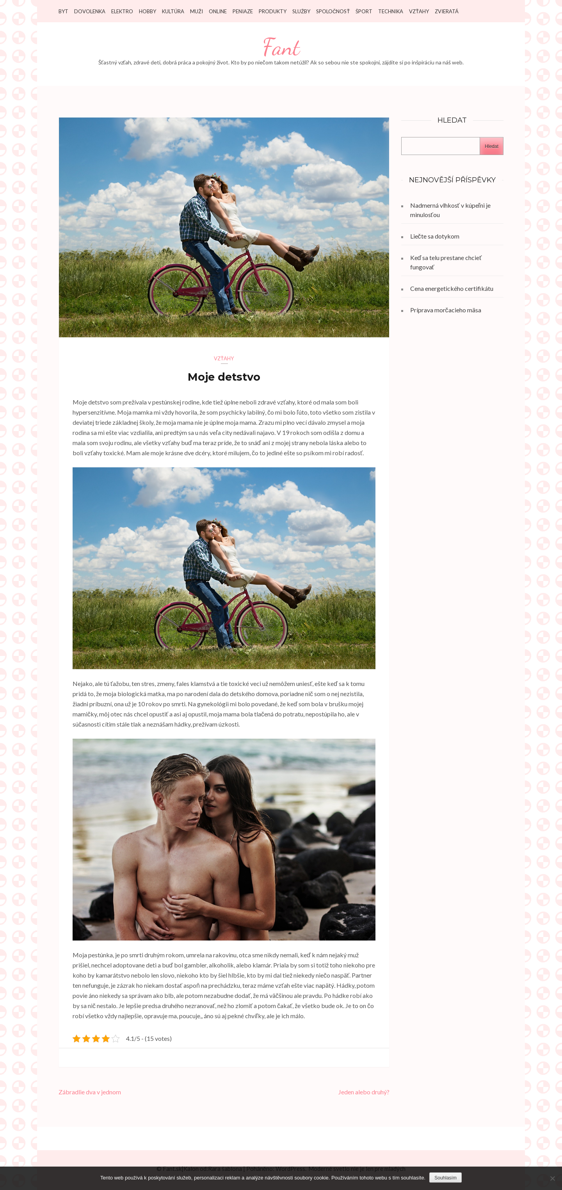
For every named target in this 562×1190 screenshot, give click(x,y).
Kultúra (173, 11)
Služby (301, 11)
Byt (63, 11)
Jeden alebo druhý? (363, 1092)
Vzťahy (419, 11)
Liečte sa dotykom (434, 236)
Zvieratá (447, 11)
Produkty (272, 11)
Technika (390, 11)
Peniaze (243, 11)
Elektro (122, 11)
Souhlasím (445, 1178)
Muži (196, 11)
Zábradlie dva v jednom (90, 1092)
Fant (281, 47)
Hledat (491, 146)
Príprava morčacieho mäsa (445, 310)
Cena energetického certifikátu (451, 288)
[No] (552, 1178)
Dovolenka (89, 11)
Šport (364, 11)
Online (218, 11)
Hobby (147, 11)
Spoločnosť (333, 11)
